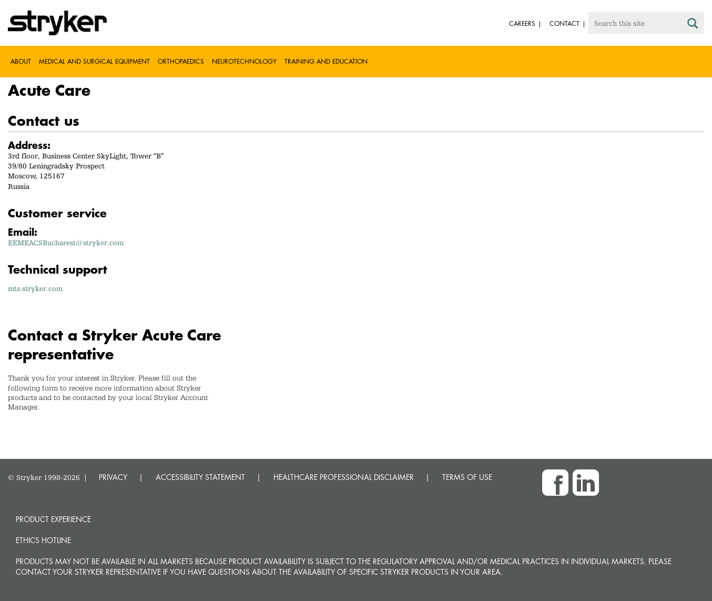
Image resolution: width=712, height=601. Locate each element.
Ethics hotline (43, 540)
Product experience (53, 519)
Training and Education (326, 61)
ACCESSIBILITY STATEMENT (200, 477)
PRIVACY (113, 477)
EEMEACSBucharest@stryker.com (66, 242)
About (21, 61)
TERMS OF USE (467, 477)
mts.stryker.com (35, 288)
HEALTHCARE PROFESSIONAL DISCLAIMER (343, 477)
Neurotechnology (244, 61)
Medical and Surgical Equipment (94, 61)
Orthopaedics (181, 61)
